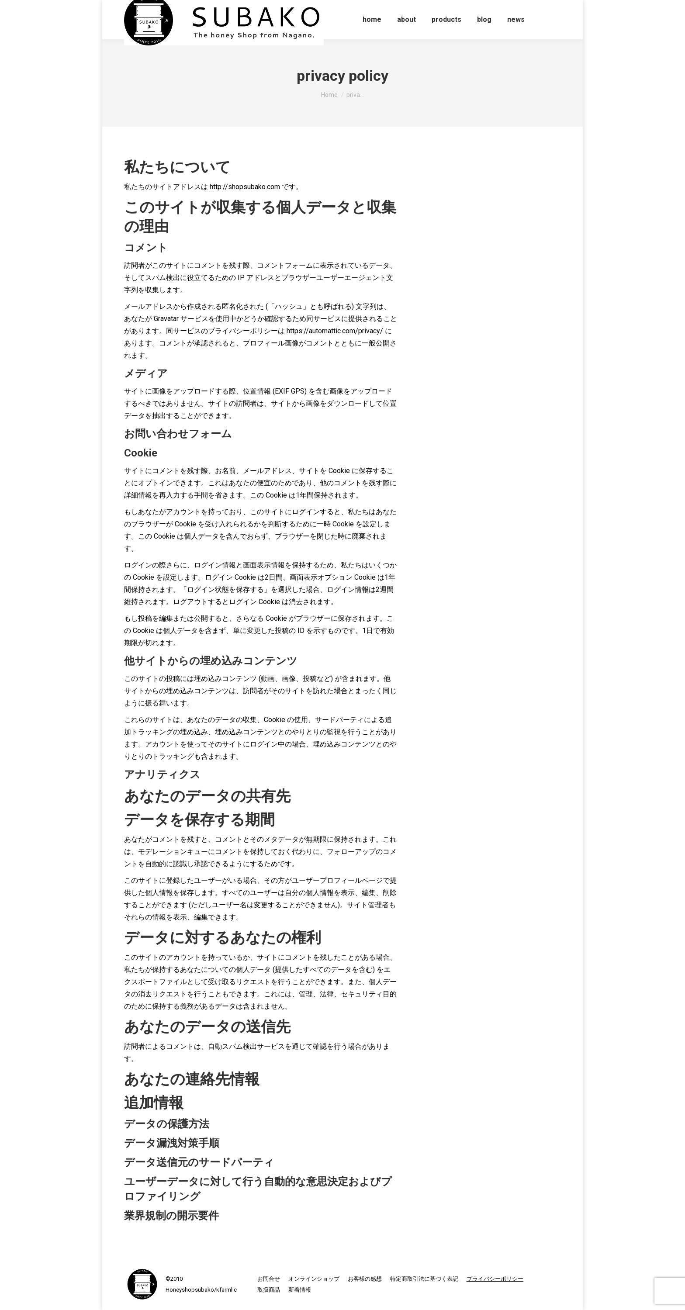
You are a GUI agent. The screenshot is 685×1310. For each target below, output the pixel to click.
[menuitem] (372, 20)
